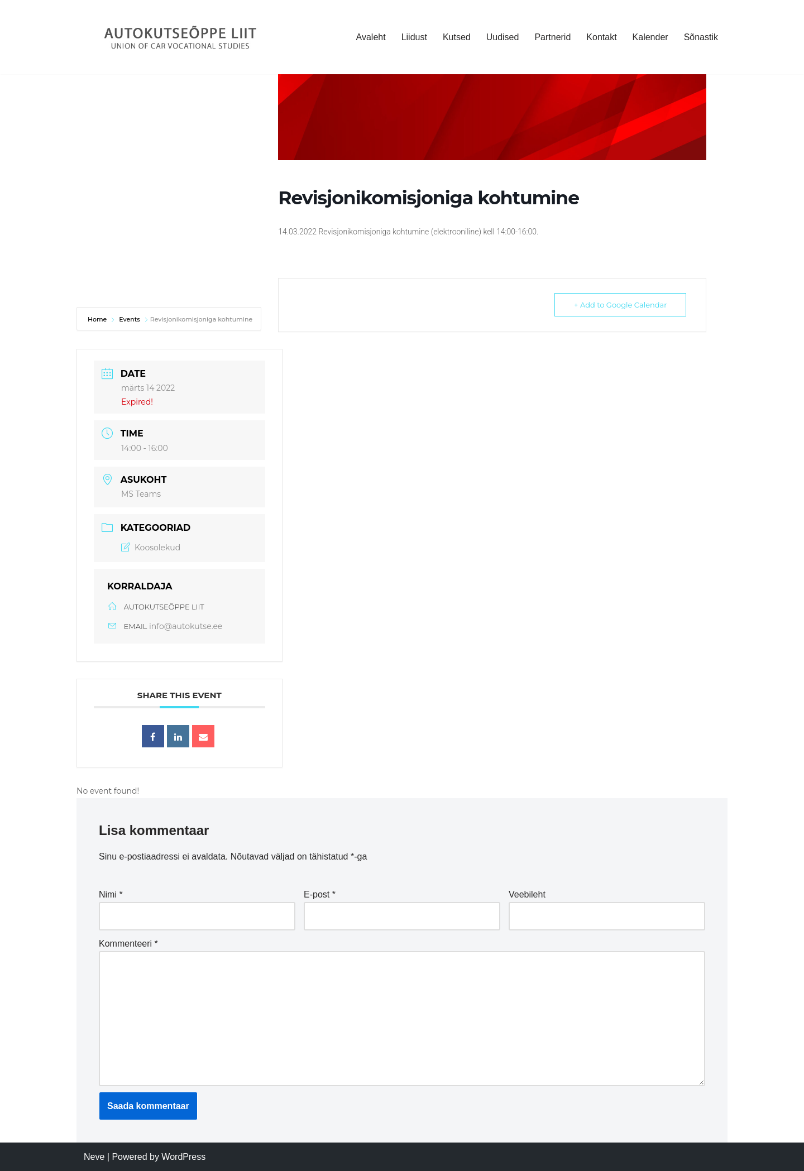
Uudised (502, 37)
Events (129, 319)
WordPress (183, 1157)
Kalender (650, 37)
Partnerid (552, 37)
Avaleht (371, 37)
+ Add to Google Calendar (620, 304)
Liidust (414, 37)
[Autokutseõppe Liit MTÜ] (181, 37)
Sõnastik (701, 37)
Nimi (111, 894)
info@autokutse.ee (185, 626)
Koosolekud (150, 548)
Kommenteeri (128, 943)
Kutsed (457, 37)
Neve (94, 1157)
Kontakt (601, 37)
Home (98, 319)
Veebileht (527, 894)
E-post (320, 894)
